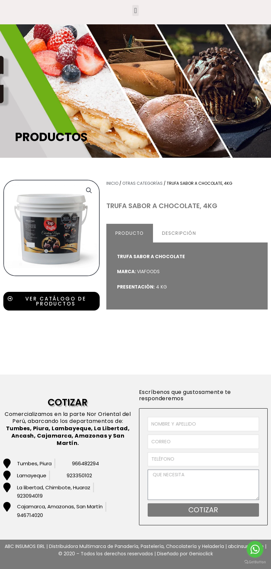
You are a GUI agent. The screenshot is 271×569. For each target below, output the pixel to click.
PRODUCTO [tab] (129, 233)
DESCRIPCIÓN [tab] (179, 233)
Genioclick (201, 553)
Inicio (112, 183)
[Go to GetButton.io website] (255, 562)
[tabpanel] (187, 276)
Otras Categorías (142, 183)
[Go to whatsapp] (255, 549)
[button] (135, 10)
